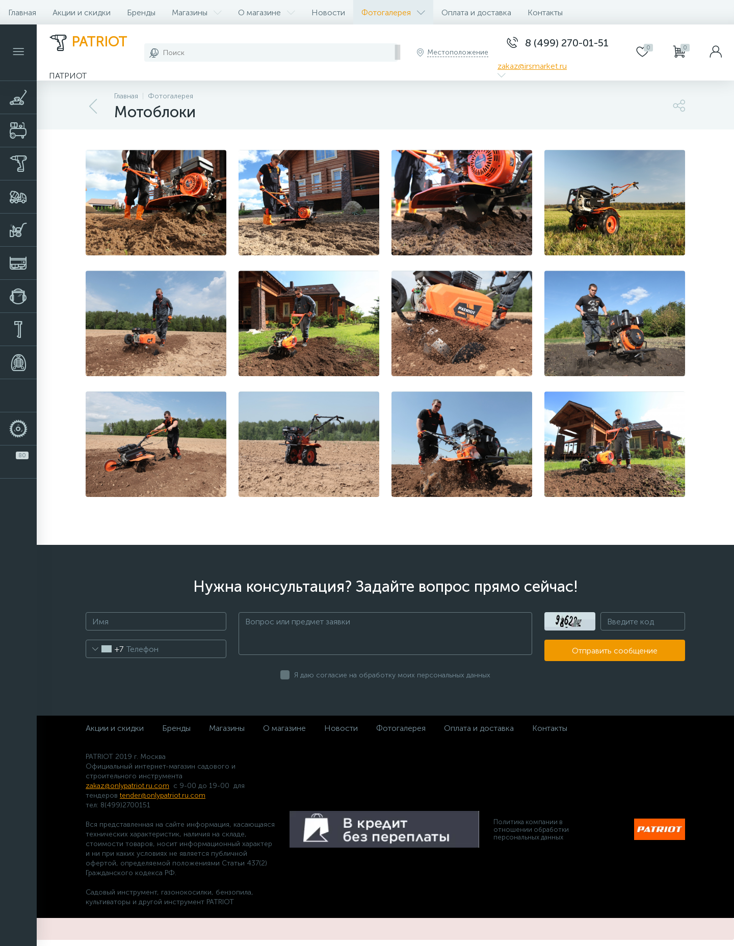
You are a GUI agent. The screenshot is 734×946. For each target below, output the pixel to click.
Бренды (141, 12)
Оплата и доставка (476, 12)
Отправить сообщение (615, 650)
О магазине (266, 12)
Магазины (197, 12)
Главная (22, 12)
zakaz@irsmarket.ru (532, 66)
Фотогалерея (393, 12)
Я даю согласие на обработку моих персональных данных (392, 675)
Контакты (545, 12)
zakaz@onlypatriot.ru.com (127, 785)
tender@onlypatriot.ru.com (162, 795)
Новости (328, 12)
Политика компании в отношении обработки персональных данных (531, 829)
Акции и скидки (82, 12)
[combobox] (104, 649)
